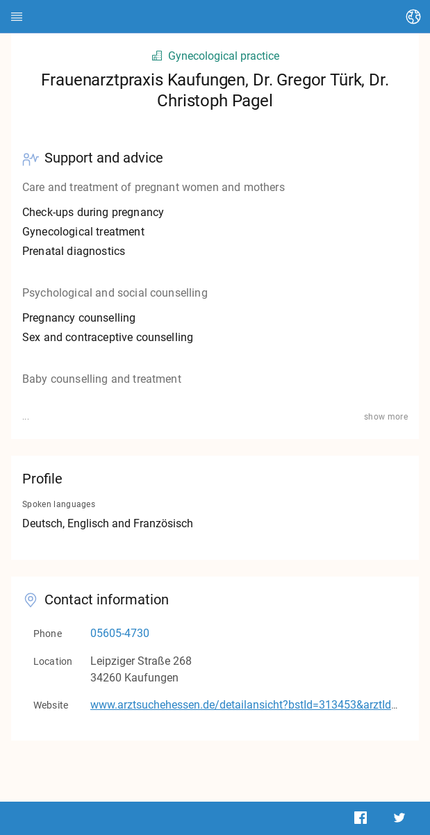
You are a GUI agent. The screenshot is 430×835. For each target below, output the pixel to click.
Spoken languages (58, 504)
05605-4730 (119, 633)
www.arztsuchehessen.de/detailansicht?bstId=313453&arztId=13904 (259, 704)
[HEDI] (16, 16)
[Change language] (413, 16)
